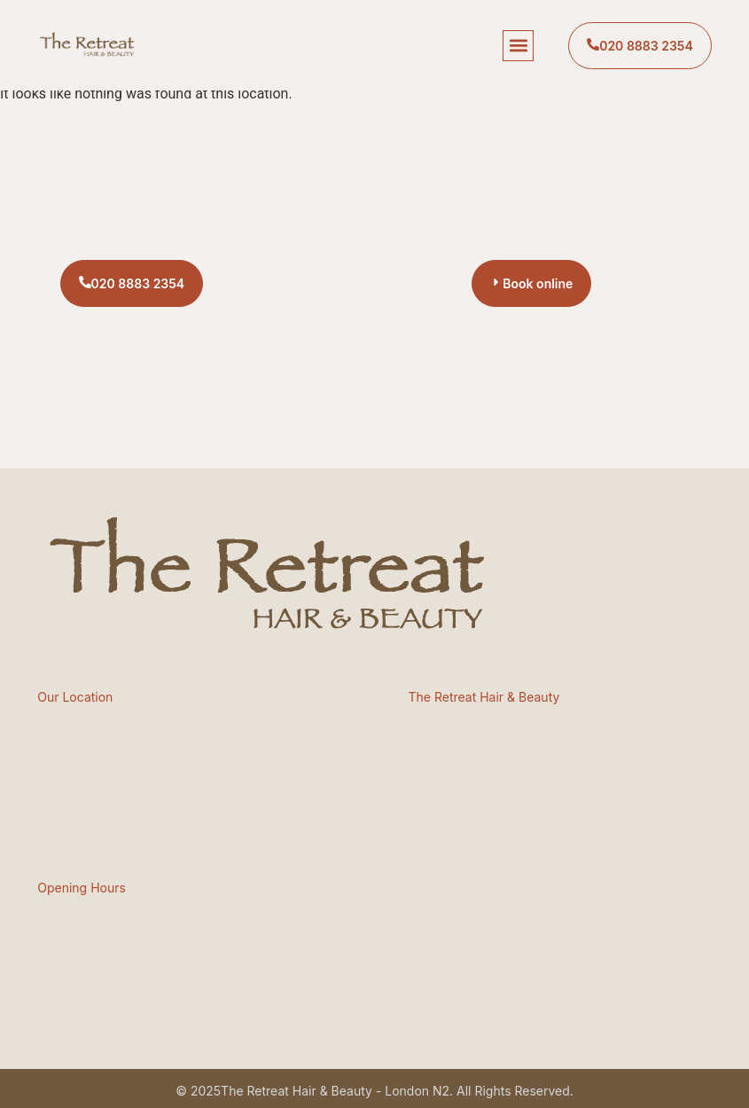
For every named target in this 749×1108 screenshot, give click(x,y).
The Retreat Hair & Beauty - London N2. (337, 1090)
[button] (518, 45)
